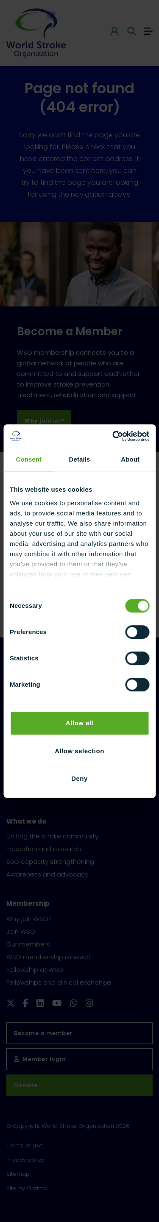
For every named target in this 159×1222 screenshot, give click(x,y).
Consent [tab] (29, 459)
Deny (79, 778)
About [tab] (130, 459)
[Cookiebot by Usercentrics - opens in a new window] (113, 436)
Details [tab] (79, 459)
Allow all (79, 723)
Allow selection (79, 750)
